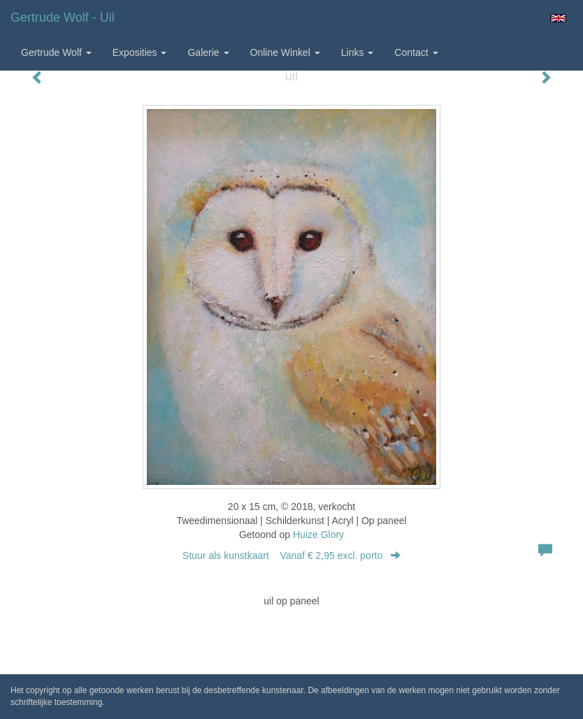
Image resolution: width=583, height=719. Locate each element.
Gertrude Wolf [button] (56, 52)
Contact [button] (416, 52)
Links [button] (357, 52)
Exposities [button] (140, 52)
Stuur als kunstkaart (291, 555)
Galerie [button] (208, 52)
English (558, 18)
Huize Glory (318, 534)
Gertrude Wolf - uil (62, 17)
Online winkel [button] (285, 52)
